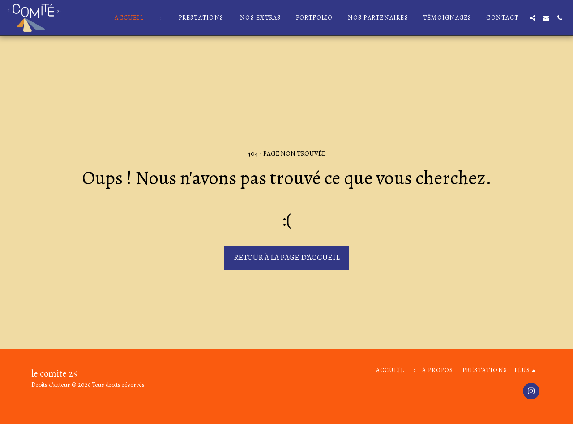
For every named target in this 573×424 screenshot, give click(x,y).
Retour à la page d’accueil (287, 257)
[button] (532, 18)
